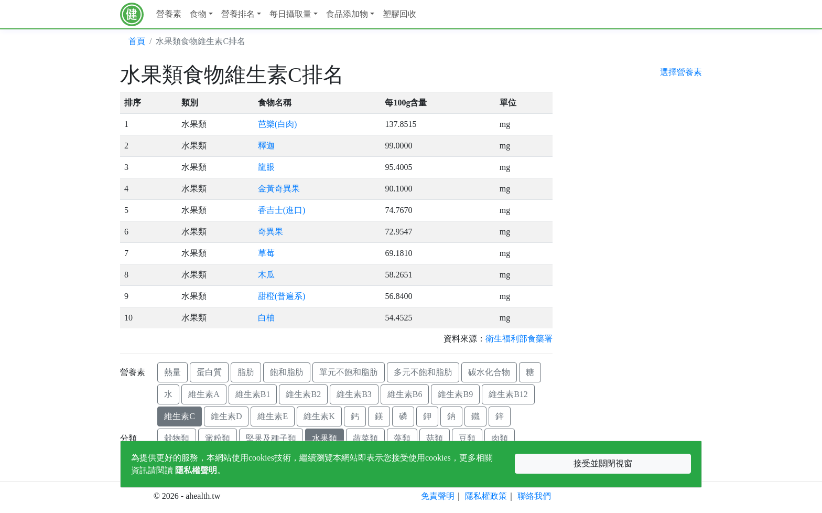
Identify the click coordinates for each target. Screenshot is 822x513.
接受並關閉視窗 (603, 463)
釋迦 (266, 145)
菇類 (434, 438)
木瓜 (266, 274)
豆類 (467, 438)
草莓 (266, 253)
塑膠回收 (399, 13)
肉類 (499, 438)
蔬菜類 (365, 438)
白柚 (266, 317)
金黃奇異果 (279, 188)
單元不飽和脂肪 (348, 372)
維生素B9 (455, 394)
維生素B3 (354, 394)
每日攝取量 (290, 13)
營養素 (168, 13)
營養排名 (238, 13)
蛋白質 (209, 372)
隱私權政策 (486, 495)
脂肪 (245, 372)
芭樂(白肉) (277, 124)
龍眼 (266, 167)
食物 (198, 13)
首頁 (136, 41)
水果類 (324, 438)
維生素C (179, 416)
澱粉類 (217, 438)
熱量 (172, 372)
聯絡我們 (534, 495)
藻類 (402, 438)
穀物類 (176, 438)
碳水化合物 (489, 372)
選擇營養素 (681, 72)
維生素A (204, 394)
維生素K (319, 416)
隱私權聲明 (196, 470)
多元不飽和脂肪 (423, 372)
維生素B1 (253, 394)
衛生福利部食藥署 (519, 338)
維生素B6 (405, 394)
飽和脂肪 (287, 372)
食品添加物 (347, 13)
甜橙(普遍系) (282, 296)
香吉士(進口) (282, 210)
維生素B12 (508, 394)
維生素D (226, 416)
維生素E (272, 416)
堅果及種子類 (271, 438)
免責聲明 (438, 495)
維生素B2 (303, 394)
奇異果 (270, 231)
